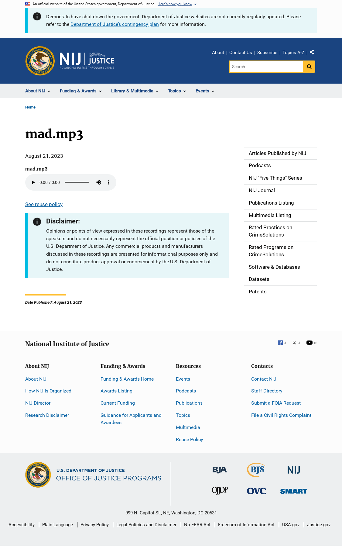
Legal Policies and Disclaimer (146, 524)
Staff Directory (266, 391)
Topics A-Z (293, 52)
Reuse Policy (189, 439)
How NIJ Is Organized (48, 391)
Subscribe (267, 52)
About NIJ (35, 379)
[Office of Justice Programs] (40, 61)
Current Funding (118, 403)
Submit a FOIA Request (276, 403)
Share (314, 53)
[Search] (266, 66)
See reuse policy (44, 204)
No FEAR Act (197, 524)
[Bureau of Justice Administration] (220, 467)
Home (30, 107)
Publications (189, 403)
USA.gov (290, 524)
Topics (183, 415)
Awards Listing (116, 391)
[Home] (87, 61)
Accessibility (22, 524)
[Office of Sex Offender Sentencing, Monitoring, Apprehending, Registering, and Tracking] (293, 489)
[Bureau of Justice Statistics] (257, 474)
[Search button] (309, 66)
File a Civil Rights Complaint (281, 415)
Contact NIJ (263, 379)
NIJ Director (37, 403)
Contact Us (240, 52)
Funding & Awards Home (127, 379)
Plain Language (57, 524)
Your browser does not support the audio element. (70, 182)
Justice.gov (318, 524)
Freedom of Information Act (246, 524)
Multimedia (188, 427)
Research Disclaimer (47, 415)
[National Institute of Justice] (294, 467)
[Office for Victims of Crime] (256, 491)
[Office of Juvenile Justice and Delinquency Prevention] (220, 492)
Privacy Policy (94, 524)
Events (183, 379)
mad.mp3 (36, 169)
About (218, 52)
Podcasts (186, 391)
